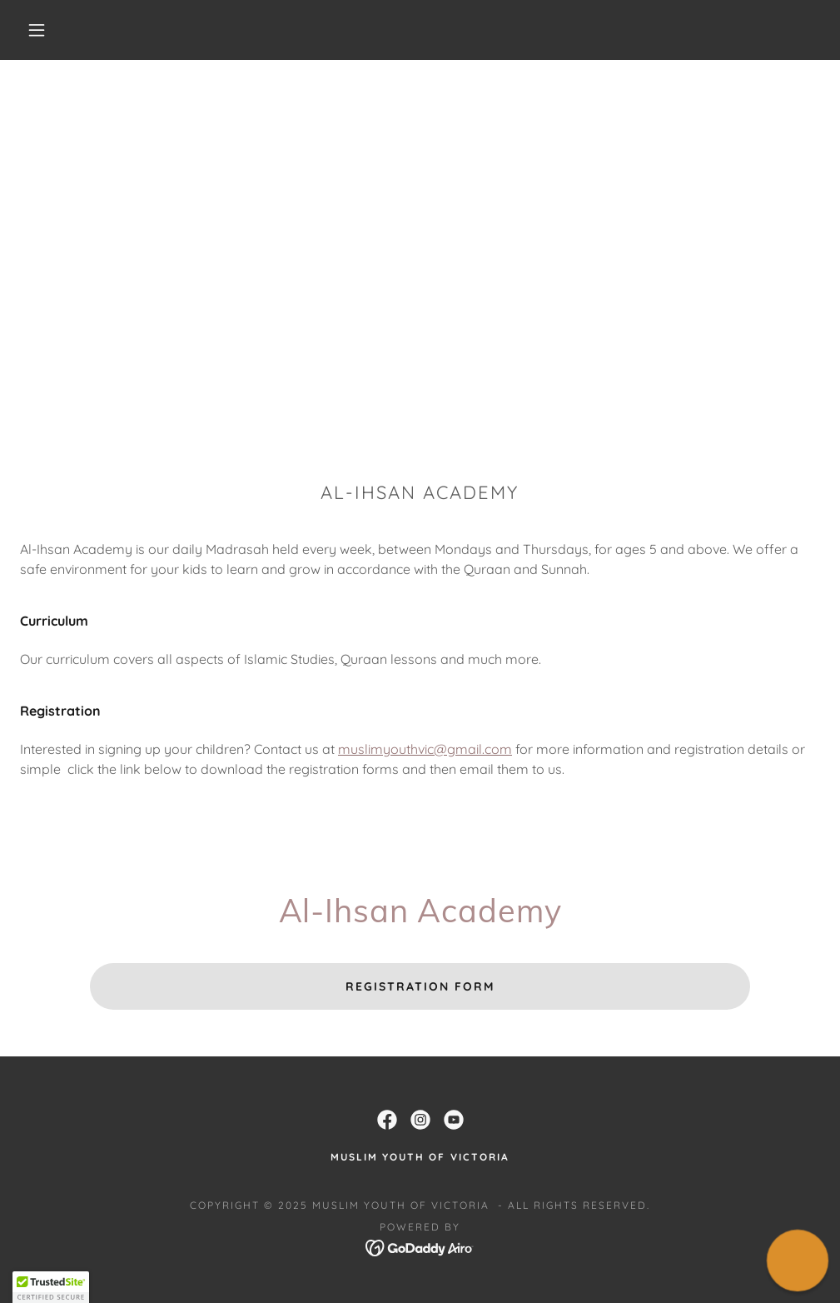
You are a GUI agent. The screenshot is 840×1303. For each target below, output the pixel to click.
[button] (40, 30)
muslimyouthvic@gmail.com (425, 749)
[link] (387, 1119)
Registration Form (420, 986)
